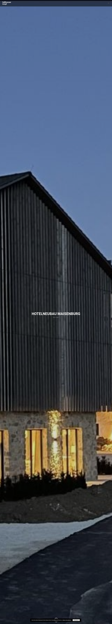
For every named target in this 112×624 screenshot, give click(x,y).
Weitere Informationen (67, 620)
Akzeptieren (76, 620)
